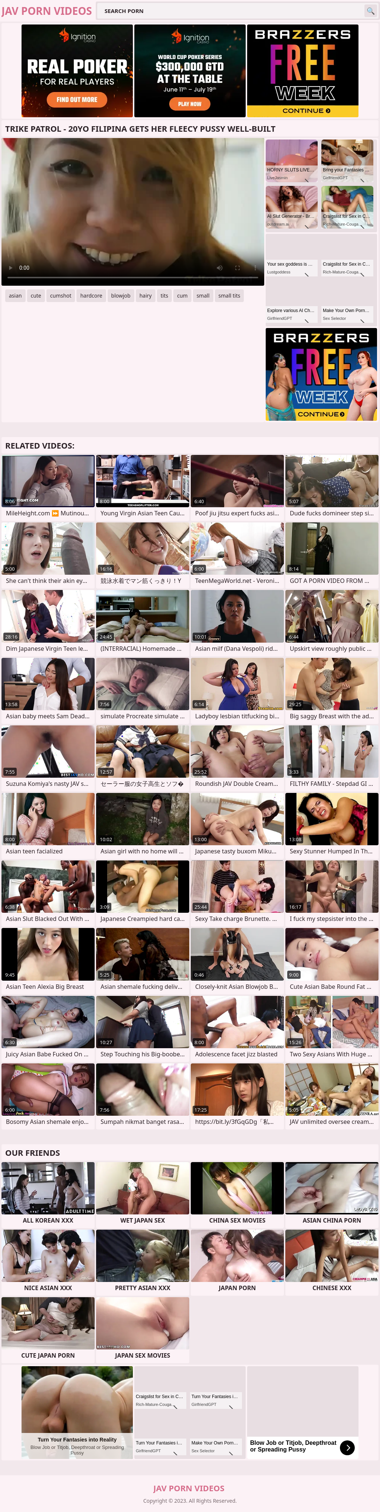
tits (164, 295)
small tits (229, 295)
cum (182, 295)
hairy (146, 295)
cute (36, 295)
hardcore (91, 295)
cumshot (60, 295)
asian (15, 295)
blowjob (121, 295)
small (203, 295)
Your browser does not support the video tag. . (132, 212)
